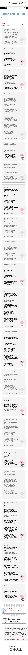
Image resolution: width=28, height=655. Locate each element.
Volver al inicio (4, 20)
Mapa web (10, 646)
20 (3, 25)
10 (22, 24)
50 (4, 25)
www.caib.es (8, 631)
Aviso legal (16, 646)
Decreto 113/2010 (21, 639)
